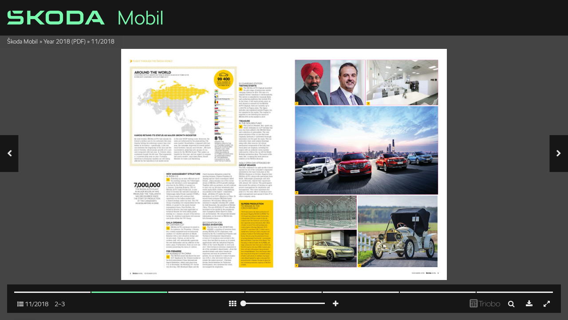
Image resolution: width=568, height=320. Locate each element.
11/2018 (102, 41)
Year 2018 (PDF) (64, 41)
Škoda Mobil (22, 41)
